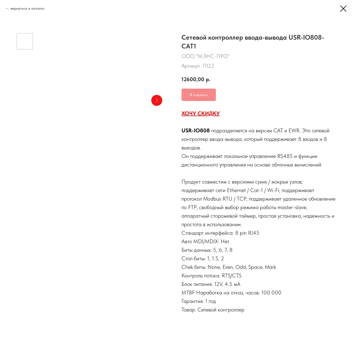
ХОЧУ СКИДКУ (201, 113)
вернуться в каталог (27, 8)
